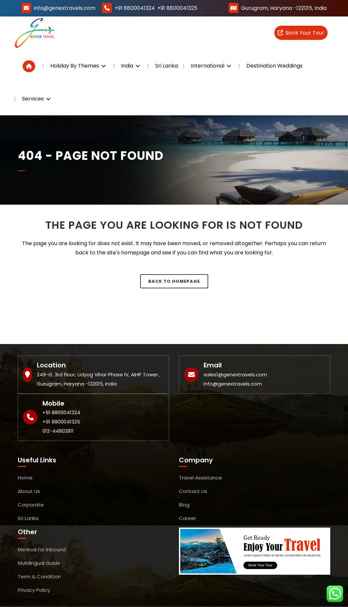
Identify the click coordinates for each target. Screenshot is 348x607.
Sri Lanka (28, 518)
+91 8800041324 (134, 8)
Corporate (31, 504)
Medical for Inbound (42, 549)
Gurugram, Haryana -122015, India (284, 8)
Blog (184, 504)
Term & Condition (39, 576)
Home (25, 477)
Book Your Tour (301, 33)
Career (187, 518)
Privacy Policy (34, 590)
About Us (29, 491)
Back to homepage (174, 281)
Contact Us (193, 491)
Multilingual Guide (39, 563)
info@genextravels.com (64, 8)
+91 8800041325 (177, 8)
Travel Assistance (200, 477)
